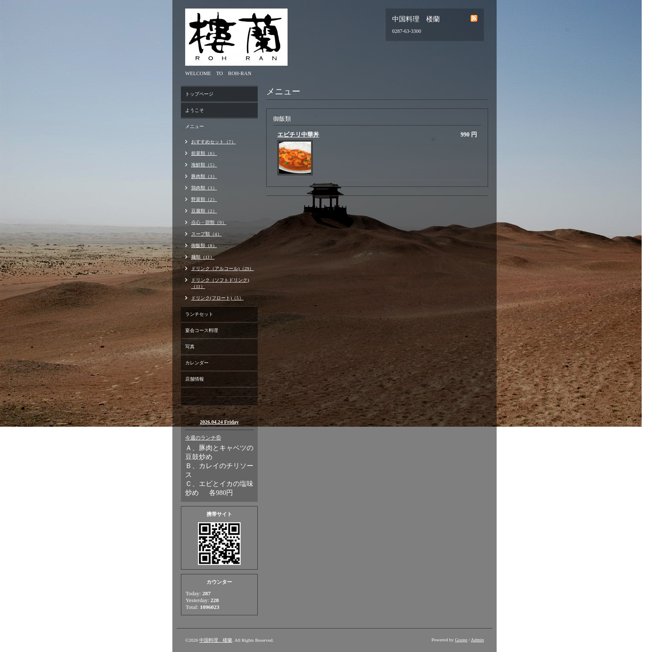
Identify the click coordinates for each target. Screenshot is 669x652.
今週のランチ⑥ (203, 438)
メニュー (194, 126)
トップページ (199, 93)
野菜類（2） (204, 199)
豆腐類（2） (204, 210)
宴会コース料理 (201, 330)
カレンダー (197, 362)
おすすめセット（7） (213, 141)
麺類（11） (203, 256)
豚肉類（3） (204, 176)
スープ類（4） (206, 233)
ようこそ (194, 110)
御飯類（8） (204, 245)
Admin (477, 639)
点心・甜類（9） (209, 222)
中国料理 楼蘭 (215, 640)
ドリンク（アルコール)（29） (222, 268)
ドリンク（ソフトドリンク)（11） (220, 283)
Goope (461, 639)
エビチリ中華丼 (298, 134)
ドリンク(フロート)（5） (217, 297)
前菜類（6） (204, 153)
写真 (190, 346)
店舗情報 (194, 378)
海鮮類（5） (204, 164)
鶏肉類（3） (204, 187)
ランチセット (199, 314)
